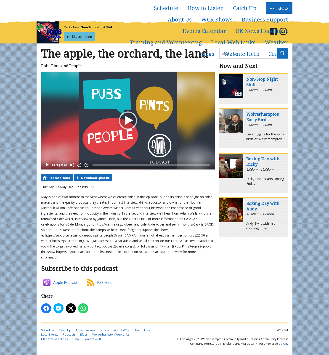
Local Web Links (233, 42)
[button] (128, 120)
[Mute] (72, 165)
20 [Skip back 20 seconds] (79, 165)
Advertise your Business (92, 330)
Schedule (166, 8)
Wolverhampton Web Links (111, 334)
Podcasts (276, 8)
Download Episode (95, 178)
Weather (276, 42)
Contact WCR (92, 339)
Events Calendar (204, 31)
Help (75, 339)
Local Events (49, 334)
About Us (180, 19)
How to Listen (205, 8)
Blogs (207, 53)
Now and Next (238, 66)
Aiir (285, 344)
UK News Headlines (261, 31)
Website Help (241, 53)
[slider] (151, 165)
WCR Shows (217, 19)
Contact (278, 53)
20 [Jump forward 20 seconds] (87, 165)
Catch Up (244, 8)
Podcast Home (59, 178)
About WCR (121, 330)
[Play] (47, 165)
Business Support (265, 19)
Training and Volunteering (166, 42)
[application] (128, 120)
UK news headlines (54, 339)
